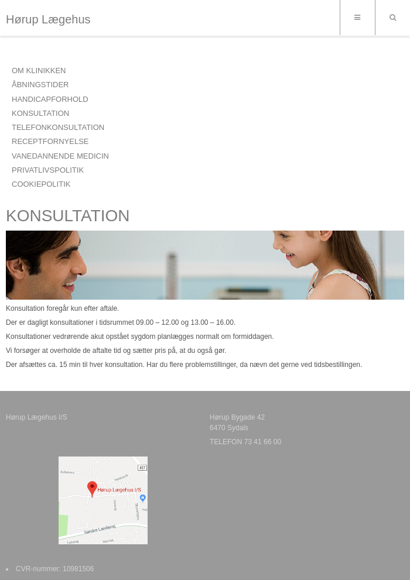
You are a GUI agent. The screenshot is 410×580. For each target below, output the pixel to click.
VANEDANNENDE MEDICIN (60, 156)
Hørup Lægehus (48, 19)
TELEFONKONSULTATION (58, 127)
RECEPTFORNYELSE (50, 141)
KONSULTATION (40, 113)
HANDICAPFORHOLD (50, 99)
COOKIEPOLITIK (41, 184)
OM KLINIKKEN (39, 70)
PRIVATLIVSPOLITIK (48, 170)
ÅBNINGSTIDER (40, 84)
